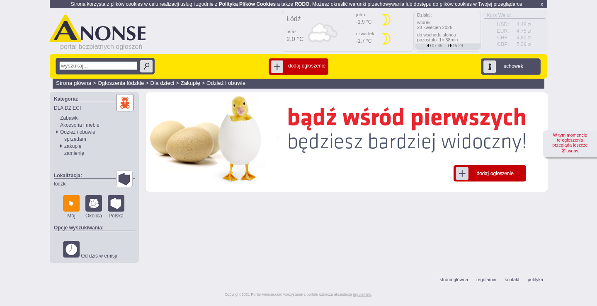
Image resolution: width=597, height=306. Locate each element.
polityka (535, 279)
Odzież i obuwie (225, 83)
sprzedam (75, 139)
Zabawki (69, 118)
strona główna (453, 279)
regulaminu (362, 294)
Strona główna (73, 83)
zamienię (74, 153)
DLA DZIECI (67, 108)
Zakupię (190, 83)
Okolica (93, 207)
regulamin (486, 279)
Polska (116, 207)
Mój (71, 207)
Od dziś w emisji (90, 250)
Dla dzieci (162, 83)
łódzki (60, 184)
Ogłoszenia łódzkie (120, 83)
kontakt (512, 279)
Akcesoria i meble (80, 125)
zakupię (72, 146)
